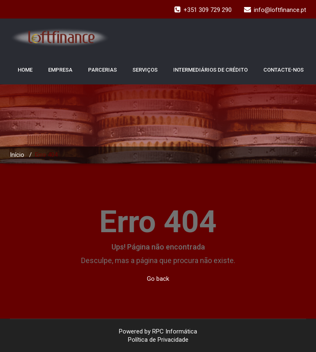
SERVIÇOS (145, 70)
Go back (158, 278)
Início (17, 155)
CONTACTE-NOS (283, 70)
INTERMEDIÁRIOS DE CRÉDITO (210, 70)
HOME (25, 70)
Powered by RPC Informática (158, 331)
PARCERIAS (102, 70)
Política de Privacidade (158, 339)
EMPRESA (60, 70)
